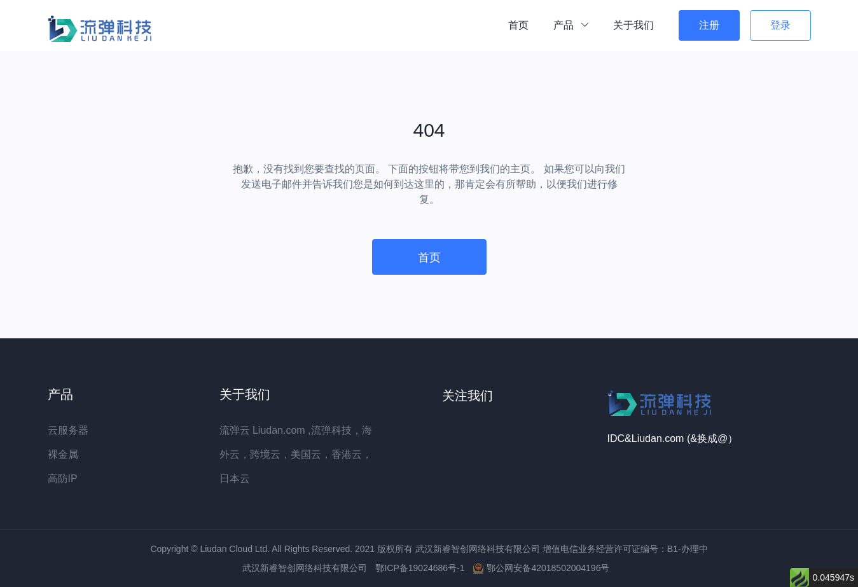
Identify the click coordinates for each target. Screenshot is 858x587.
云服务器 (68, 430)
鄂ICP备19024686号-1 (421, 568)
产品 (570, 25)
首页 (518, 25)
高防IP (63, 478)
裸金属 (63, 454)
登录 (780, 25)
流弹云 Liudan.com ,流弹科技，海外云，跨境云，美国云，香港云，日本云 (295, 454)
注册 (709, 25)
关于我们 (633, 25)
